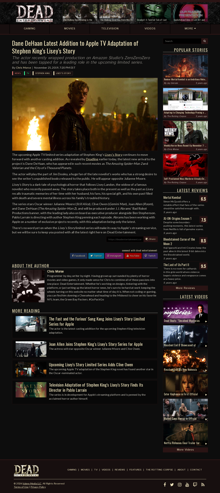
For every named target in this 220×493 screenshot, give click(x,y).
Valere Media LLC (32, 483)
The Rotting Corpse (176, 116)
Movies (85, 470)
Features (135, 470)
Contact (196, 470)
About (181, 470)
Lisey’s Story (113, 154)
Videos (106, 470)
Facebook (78, 256)
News (18, 73)
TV (28, 73)
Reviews (120, 470)
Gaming (71, 470)
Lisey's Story (63, 73)
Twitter (96, 256)
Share (151, 239)
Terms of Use (21, 486)
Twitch (150, 256)
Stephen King (42, 73)
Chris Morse (23, 67)
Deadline (92, 159)
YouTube (133, 256)
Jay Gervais (172, 83)
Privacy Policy (38, 486)
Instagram (114, 256)
